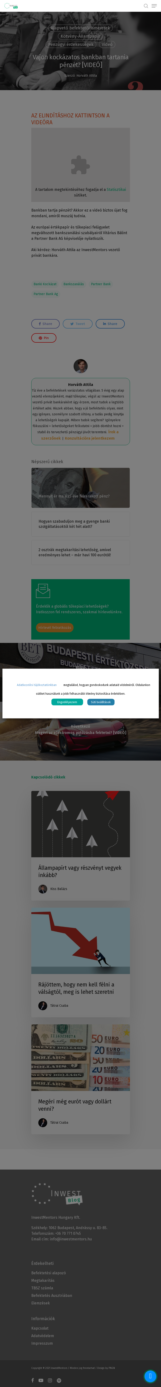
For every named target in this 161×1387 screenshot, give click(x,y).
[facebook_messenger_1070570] (150, 1376)
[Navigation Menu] (154, 6)
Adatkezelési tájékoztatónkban (37, 685)
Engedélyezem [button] (67, 702)
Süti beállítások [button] (101, 702)
